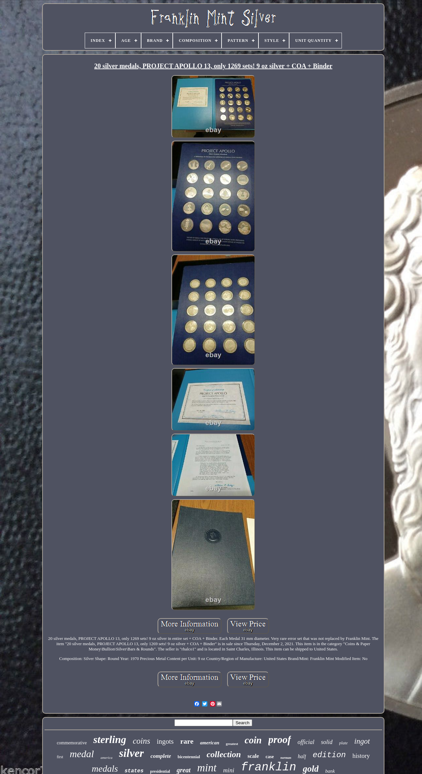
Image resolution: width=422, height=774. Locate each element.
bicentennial (189, 756)
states (134, 771)
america (106, 758)
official (306, 742)
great (184, 770)
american (209, 742)
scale (253, 756)
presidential (160, 771)
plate (343, 742)
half (302, 756)
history (361, 755)
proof (279, 739)
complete (160, 756)
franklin (268, 767)
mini (228, 770)
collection (224, 754)
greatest (232, 744)
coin (253, 740)
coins (141, 740)
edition (329, 755)
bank (330, 771)
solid (327, 742)
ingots (165, 741)
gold (310, 769)
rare (187, 741)
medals (105, 768)
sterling (109, 739)
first (60, 757)
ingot (362, 741)
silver (131, 753)
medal (82, 753)
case (270, 756)
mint (207, 768)
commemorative (72, 742)
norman (286, 758)
